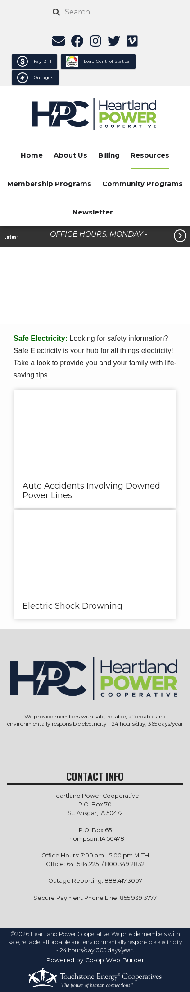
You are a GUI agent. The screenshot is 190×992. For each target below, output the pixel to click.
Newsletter (92, 212)
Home (32, 155)
